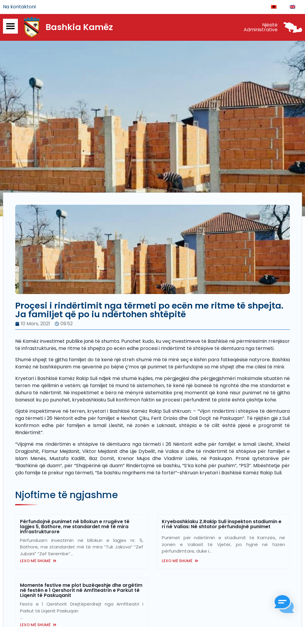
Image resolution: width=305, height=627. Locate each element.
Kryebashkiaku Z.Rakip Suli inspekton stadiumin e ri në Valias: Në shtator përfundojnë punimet (221, 524)
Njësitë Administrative (261, 27)
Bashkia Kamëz (79, 28)
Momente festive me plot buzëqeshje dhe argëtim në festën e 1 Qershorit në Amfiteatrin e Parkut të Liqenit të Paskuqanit (81, 590)
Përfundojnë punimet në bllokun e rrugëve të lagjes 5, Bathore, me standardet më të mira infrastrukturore (75, 526)
